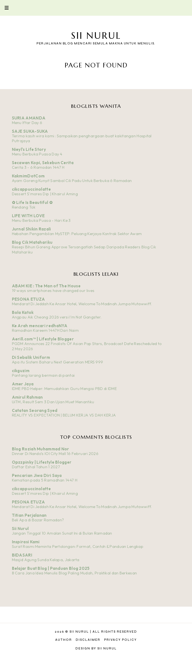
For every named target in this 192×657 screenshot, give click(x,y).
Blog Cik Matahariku (32, 242)
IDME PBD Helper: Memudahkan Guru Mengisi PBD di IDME (64, 388)
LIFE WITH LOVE (28, 215)
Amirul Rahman (27, 397)
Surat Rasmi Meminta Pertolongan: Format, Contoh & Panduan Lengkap (78, 546)
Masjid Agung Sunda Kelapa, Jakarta (46, 559)
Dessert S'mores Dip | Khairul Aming (45, 193)
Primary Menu (4, 7)
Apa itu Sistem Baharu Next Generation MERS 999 (57, 362)
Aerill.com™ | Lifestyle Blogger (43, 338)
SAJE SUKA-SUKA (30, 131)
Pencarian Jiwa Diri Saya (37, 475)
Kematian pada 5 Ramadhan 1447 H (44, 480)
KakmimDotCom (28, 175)
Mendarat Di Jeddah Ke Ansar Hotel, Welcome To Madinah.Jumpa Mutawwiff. (82, 303)
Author (63, 640)
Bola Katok (23, 312)
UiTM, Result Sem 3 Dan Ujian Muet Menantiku (53, 401)
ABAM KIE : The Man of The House (46, 285)
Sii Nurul (96, 35)
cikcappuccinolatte (31, 189)
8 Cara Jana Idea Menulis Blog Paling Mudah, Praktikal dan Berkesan (74, 573)
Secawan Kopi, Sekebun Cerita (43, 162)
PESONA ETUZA (28, 299)
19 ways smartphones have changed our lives (53, 290)
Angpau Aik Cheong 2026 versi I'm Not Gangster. (57, 317)
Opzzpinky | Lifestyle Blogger (42, 462)
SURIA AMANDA (29, 118)
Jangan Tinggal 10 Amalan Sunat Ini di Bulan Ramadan (62, 533)
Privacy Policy (120, 640)
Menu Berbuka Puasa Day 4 (37, 154)
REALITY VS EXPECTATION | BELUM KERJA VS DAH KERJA (64, 415)
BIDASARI (22, 555)
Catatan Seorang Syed (35, 410)
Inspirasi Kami (26, 541)
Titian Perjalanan (29, 515)
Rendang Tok (23, 207)
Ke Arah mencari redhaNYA (40, 325)
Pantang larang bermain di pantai (43, 375)
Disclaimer (88, 640)
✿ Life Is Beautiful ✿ (32, 202)
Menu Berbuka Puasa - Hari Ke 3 (41, 220)
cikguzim (20, 370)
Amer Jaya (23, 383)
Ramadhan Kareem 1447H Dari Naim (45, 330)
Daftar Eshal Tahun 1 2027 (36, 466)
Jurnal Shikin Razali (31, 229)
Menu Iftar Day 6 (27, 122)
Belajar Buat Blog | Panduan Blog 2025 (51, 568)
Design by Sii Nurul (96, 648)
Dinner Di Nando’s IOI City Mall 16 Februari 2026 (55, 453)
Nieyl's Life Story (29, 149)
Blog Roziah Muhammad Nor (40, 448)
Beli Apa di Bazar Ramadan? (38, 520)
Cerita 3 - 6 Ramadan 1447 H (38, 167)
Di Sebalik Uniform (31, 357)
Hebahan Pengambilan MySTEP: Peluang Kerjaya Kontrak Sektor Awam (77, 233)
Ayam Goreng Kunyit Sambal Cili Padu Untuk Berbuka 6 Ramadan (72, 180)
